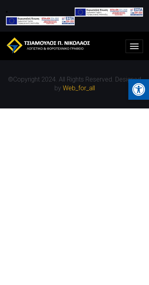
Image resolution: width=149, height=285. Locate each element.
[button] (138, 89)
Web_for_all (79, 88)
